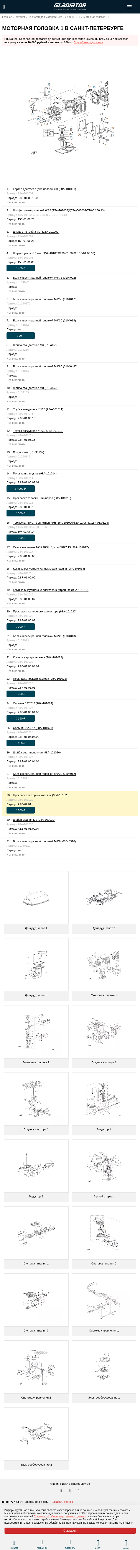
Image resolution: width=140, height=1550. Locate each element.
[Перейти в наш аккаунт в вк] (62, 1491)
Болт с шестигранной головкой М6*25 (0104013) (44, 636)
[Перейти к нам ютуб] (79, 1491)
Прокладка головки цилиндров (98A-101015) (42, 498)
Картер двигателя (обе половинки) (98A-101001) (44, 189)
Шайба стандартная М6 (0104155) (35, 345)
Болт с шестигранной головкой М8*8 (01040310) (44, 841)
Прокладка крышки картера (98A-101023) (40, 678)
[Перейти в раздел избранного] (42, 1543)
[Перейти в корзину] (126, 1543)
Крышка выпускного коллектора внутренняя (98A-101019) (51, 590)
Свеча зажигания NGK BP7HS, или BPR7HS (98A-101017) (51, 547)
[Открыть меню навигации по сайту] (129, 6)
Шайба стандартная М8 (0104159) (35, 388)
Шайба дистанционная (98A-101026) (37, 752)
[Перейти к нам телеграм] (70, 1491)
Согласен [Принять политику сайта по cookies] (70, 1530)
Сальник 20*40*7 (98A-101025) (33, 728)
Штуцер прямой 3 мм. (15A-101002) (36, 231)
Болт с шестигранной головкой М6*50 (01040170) (45, 299)
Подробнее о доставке (88, 42)
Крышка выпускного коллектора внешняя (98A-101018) (49, 568)
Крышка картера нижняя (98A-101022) (38, 657)
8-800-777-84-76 (12, 1502)
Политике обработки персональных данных (60, 1516)
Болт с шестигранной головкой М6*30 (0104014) (44, 320)
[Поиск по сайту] (4, 6)
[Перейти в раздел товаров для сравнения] (70, 1543)
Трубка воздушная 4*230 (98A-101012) (38, 430)
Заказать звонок (62, 1501)
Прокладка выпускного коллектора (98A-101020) (44, 611)
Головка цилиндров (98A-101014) (35, 473)
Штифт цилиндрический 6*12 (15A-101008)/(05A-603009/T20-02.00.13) (59, 210)
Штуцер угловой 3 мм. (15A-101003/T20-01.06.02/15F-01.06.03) (54, 253)
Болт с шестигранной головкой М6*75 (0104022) (44, 277)
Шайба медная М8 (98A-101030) (34, 819)
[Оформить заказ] (21, 268)
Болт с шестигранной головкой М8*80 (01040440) (45, 366)
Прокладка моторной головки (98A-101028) (41, 795)
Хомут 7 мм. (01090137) (28, 452)
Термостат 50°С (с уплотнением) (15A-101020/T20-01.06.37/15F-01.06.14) (61, 522)
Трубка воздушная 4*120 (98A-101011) (38, 409)
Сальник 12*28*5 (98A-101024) (33, 703)
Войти (98, 1548)
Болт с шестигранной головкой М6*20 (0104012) (44, 773)
